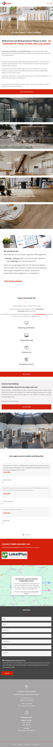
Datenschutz (36, 744)
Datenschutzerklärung (16, 663)
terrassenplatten (26, 136)
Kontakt (20, 744)
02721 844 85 (29, 703)
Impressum (27, 744)
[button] (23, 542)
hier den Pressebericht (13, 547)
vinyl (26, 216)
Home (14, 744)
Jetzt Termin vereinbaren (26, 91)
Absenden (7, 673)
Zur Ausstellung (26, 407)
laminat (26, 190)
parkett (26, 163)
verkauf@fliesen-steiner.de (28, 706)
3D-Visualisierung (40, 314)
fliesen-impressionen (26, 110)
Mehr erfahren (26, 374)
